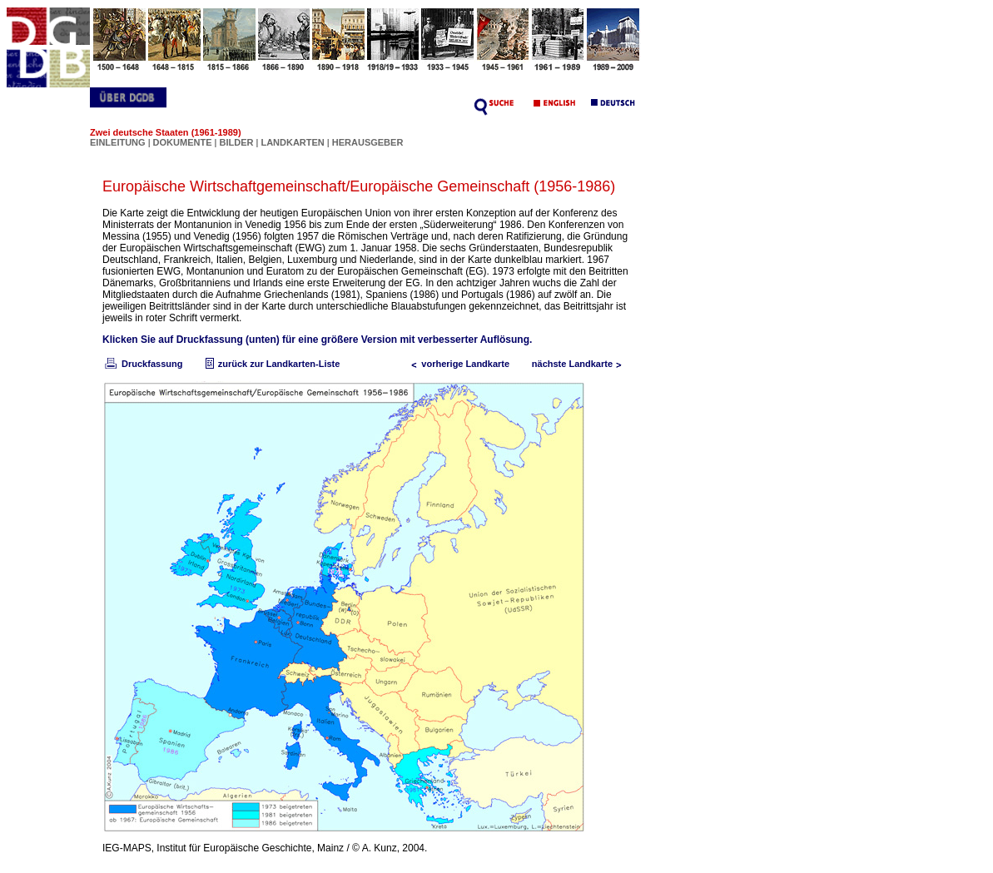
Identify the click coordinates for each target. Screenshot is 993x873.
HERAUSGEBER (368, 142)
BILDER (237, 142)
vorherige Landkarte (457, 364)
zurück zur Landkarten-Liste (270, 364)
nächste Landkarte (580, 364)
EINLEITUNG (118, 142)
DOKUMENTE (184, 142)
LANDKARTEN (293, 142)
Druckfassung (142, 364)
